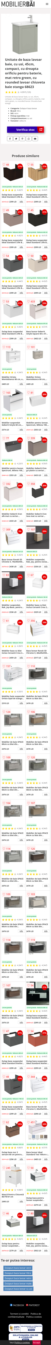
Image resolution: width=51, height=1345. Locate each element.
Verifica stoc (30, 130)
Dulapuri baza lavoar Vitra (18, 1273)
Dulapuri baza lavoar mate (18, 1283)
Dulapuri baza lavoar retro (18, 1278)
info (21, 201)
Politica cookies (34, 1316)
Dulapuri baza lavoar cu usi (18, 1288)
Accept (36, 1342)
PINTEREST (33, 1305)
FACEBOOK (17, 1305)
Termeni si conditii (19, 1313)
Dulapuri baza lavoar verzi (18, 1267)
